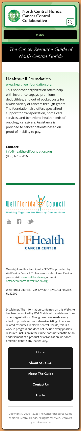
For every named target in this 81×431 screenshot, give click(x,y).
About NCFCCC (40, 363)
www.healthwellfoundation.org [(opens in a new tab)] (29, 84)
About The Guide (40, 374)
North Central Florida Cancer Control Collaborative (41, 16)
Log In (40, 395)
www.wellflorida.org (32, 277)
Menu (40, 34)
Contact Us (41, 385)
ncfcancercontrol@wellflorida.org (27, 281)
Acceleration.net (42, 422)
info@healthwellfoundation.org (29, 151)
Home (40, 352)
